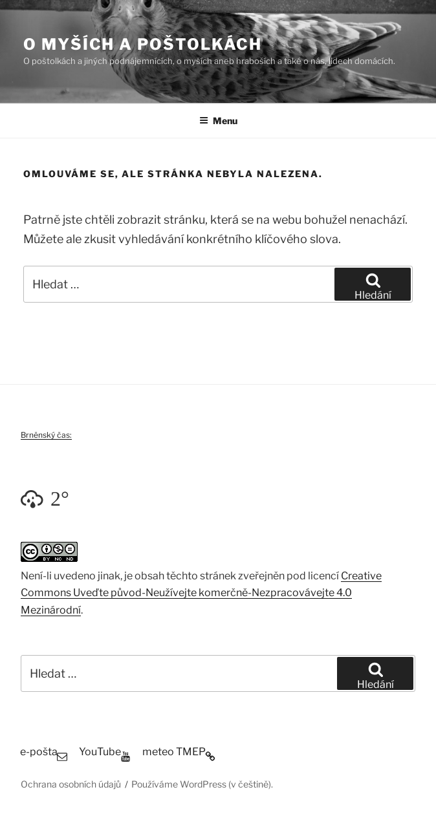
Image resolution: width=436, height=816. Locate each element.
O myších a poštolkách (142, 44)
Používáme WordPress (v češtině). (202, 783)
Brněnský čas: (46, 435)
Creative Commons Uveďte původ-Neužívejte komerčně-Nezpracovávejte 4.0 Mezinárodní (201, 593)
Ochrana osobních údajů (71, 783)
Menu (218, 120)
